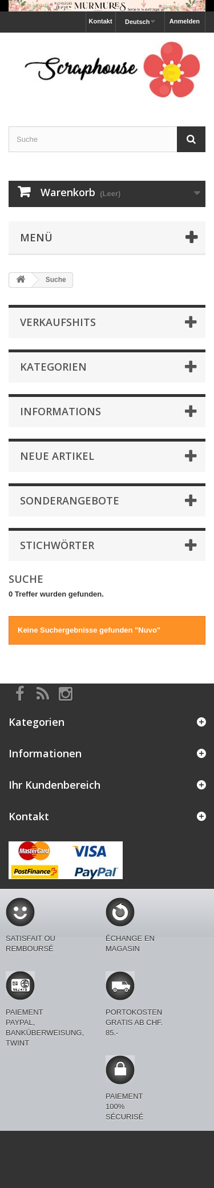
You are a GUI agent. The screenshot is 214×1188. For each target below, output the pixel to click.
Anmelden (184, 21)
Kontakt (100, 21)
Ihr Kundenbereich (54, 785)
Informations (60, 411)
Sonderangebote (69, 500)
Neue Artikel (57, 456)
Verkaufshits (58, 322)
